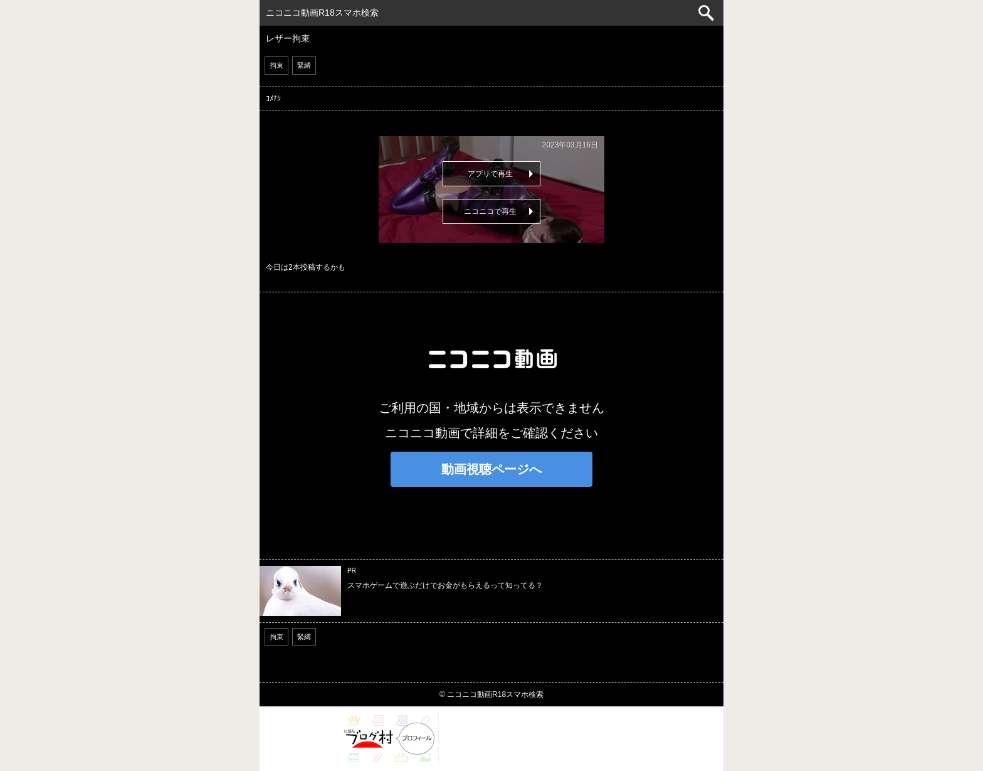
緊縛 (304, 65)
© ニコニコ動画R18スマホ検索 (491, 694)
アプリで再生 (490, 173)
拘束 (276, 65)
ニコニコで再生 (490, 211)
